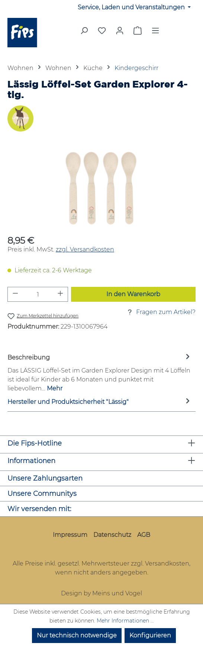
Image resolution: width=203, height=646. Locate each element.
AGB (143, 534)
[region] (101, 188)
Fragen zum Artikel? (161, 312)
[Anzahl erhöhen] (60, 294)
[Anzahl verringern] (15, 294)
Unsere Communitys (42, 494)
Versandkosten (167, 563)
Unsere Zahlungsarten (45, 478)
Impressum (70, 534)
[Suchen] (84, 32)
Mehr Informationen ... (125, 620)
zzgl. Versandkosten (85, 249)
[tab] (99, 373)
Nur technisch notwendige (77, 635)
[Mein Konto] (120, 30)
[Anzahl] (38, 294)
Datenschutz (112, 534)
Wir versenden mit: (39, 509)
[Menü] (155, 32)
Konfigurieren (150, 635)
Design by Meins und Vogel (101, 593)
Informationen (31, 461)
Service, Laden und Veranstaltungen (132, 7)
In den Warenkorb (133, 294)
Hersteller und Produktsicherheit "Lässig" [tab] (99, 402)
